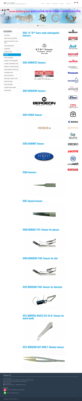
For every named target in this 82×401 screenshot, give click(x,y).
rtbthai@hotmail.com (21, 384)
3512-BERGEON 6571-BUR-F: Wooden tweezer (43, 347)
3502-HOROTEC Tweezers (34, 62)
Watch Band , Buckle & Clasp (11, 78)
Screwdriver (7, 49)
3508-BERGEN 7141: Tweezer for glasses (41, 229)
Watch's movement (8, 84)
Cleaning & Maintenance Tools (11, 63)
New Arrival (7, 35)
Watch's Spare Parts (9, 75)
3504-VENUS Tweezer (32, 115)
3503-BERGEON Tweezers (34, 91)
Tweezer (6, 55)
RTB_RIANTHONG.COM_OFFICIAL (15, 389)
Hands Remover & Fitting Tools (11, 69)
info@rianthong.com (10, 384)
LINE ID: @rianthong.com (12, 392)
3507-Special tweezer (32, 201)
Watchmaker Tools (8, 72)
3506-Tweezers (29, 172)
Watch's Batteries (8, 81)
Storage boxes (7, 90)
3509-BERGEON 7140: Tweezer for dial (40, 258)
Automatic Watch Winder (10, 87)
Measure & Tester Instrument (11, 60)
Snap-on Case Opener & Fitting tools (11, 42)
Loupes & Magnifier (8, 57)
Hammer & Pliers (8, 52)
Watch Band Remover (9, 46)
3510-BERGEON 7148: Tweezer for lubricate (42, 287)
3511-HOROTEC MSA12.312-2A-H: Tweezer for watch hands (43, 317)
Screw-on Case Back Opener (10, 38)
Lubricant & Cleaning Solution (11, 66)
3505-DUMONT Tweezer (33, 143)
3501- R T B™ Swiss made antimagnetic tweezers (41, 34)
